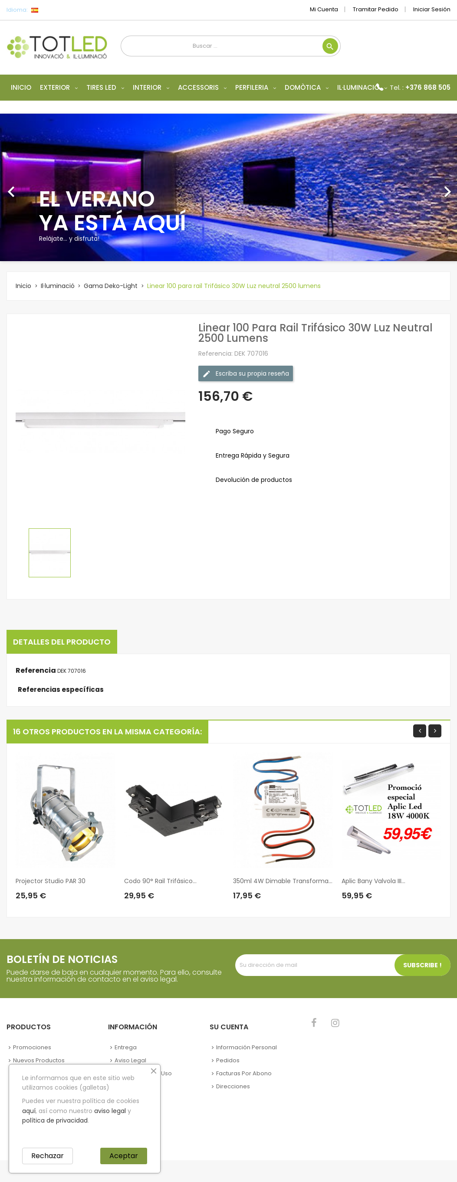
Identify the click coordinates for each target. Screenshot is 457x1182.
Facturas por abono (244, 1073)
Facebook (314, 1022)
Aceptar (123, 1156)
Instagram (335, 1022)
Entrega (126, 1047)
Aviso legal (130, 1060)
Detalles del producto (62, 641)
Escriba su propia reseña (245, 373)
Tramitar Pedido (375, 9)
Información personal (246, 1047)
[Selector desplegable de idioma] (54, 10)
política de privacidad (55, 1120)
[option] (228, 187)
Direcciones (233, 1086)
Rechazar (47, 1156)
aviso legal (110, 1111)
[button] (34, 187)
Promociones (32, 1047)
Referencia (36, 670)
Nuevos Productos (39, 1060)
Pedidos (228, 1060)
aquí (29, 1111)
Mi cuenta (324, 9)
